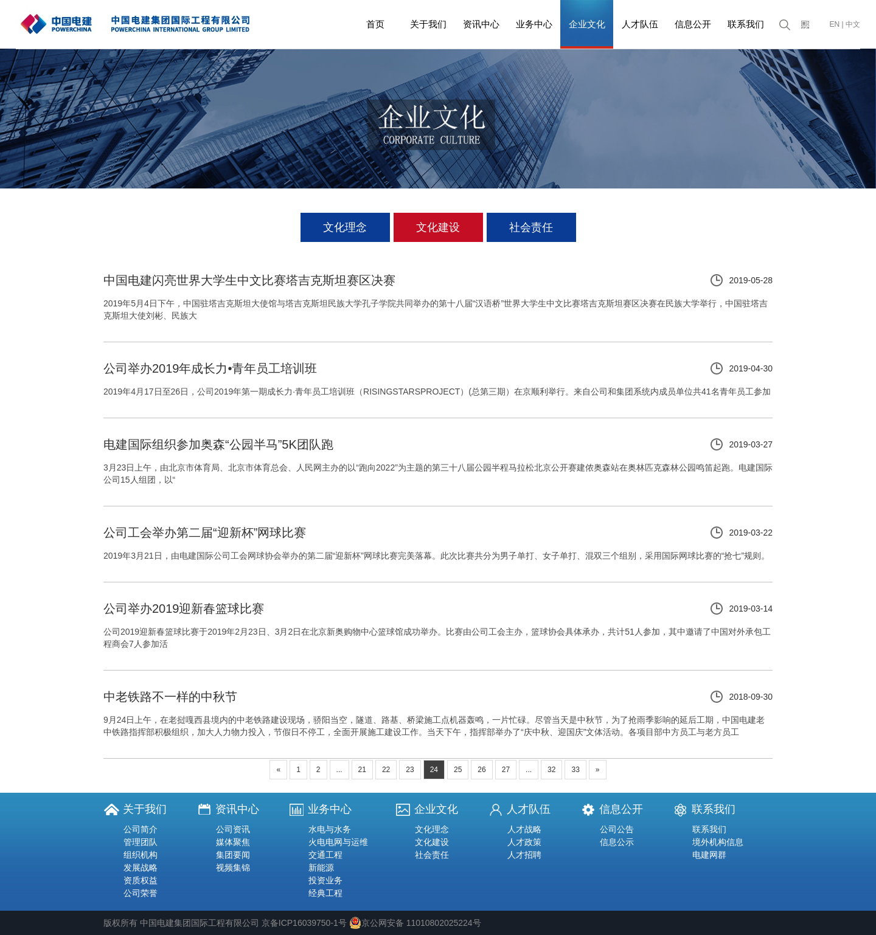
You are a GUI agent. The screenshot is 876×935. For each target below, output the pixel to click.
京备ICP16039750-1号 (304, 923)
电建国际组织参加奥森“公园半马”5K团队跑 (218, 444)
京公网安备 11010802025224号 (415, 923)
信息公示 (617, 842)
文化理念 (345, 227)
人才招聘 (524, 855)
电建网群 (709, 855)
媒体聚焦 (233, 842)
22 (386, 769)
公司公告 (617, 829)
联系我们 (746, 24)
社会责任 (531, 227)
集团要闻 (233, 855)
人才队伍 (640, 24)
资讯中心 (481, 24)
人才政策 (524, 842)
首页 (375, 24)
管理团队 (140, 842)
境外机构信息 (717, 842)
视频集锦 (233, 867)
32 (551, 769)
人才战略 (524, 829)
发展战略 (140, 867)
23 (410, 769)
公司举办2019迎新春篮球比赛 (184, 608)
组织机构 (140, 855)
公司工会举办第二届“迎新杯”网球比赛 (204, 532)
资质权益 (140, 880)
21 (362, 769)
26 (481, 769)
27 (506, 769)
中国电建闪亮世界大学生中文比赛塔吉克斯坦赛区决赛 (249, 280)
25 (458, 769)
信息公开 (693, 24)
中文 (853, 24)
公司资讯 (233, 829)
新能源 (321, 867)
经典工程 (325, 893)
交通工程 (325, 855)
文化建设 (438, 227)
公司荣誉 (140, 893)
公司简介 (140, 829)
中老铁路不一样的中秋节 (170, 696)
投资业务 (325, 880)
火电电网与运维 (338, 842)
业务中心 (534, 24)
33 (575, 769)
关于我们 (428, 24)
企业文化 (587, 24)
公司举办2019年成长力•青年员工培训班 (210, 368)
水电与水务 (329, 829)
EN (835, 24)
